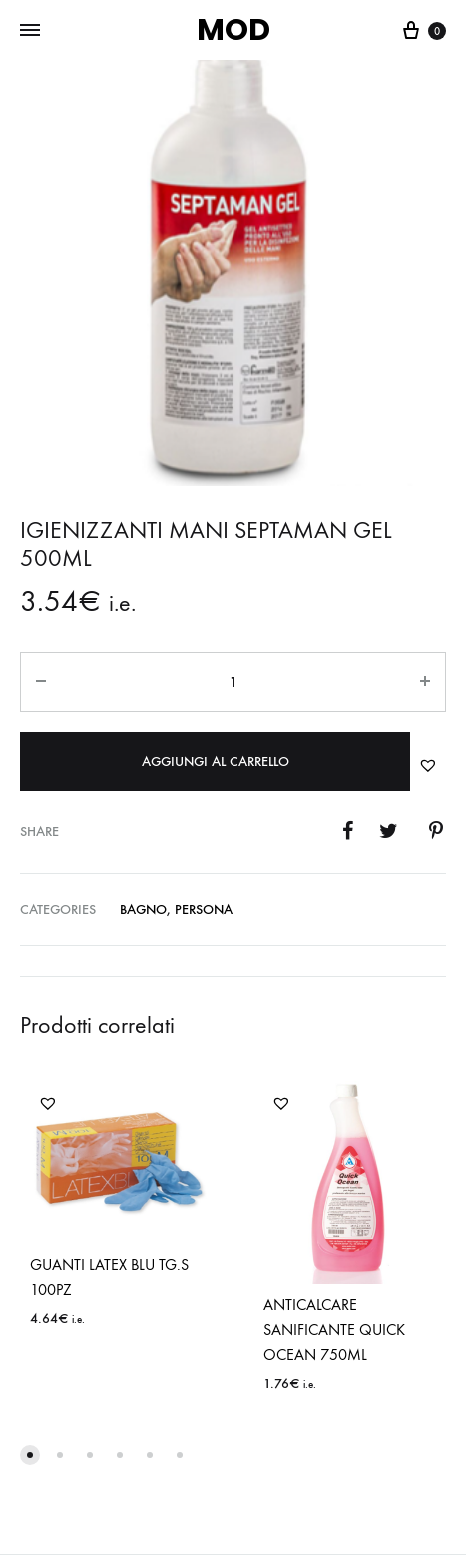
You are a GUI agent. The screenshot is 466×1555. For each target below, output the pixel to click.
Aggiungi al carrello (215, 761)
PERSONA (204, 909)
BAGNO (143, 909)
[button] (428, 764)
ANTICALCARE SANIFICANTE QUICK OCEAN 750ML (334, 1330)
